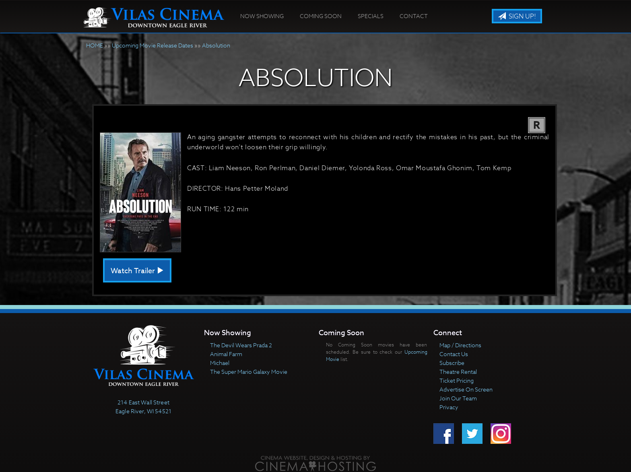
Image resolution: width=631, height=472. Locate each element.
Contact (414, 16)
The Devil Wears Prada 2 (241, 345)
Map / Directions (460, 345)
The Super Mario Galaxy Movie (248, 371)
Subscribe (451, 363)
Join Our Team (458, 398)
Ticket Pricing (456, 380)
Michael (219, 363)
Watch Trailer (137, 271)
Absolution (216, 45)
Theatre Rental (458, 371)
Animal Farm (226, 354)
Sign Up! (517, 16)
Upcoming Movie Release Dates (152, 45)
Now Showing (262, 16)
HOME (94, 45)
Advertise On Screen (466, 389)
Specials (371, 16)
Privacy (448, 407)
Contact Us (453, 354)
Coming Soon (321, 16)
